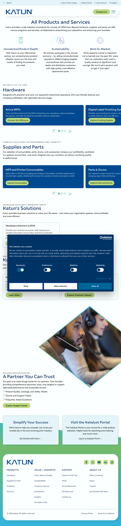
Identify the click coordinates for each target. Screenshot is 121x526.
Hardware (11, 475)
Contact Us (101, 11)
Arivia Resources (69, 486)
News (92, 480)
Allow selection (60, 286)
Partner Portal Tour (70, 475)
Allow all (95, 286)
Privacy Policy (87, 513)
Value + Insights (45, 470)
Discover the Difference (18, 120)
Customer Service (41, 486)
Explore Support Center (16, 405)
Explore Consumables (17, 183)
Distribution (39, 491)
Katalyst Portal (85, 2)
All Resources (67, 491)
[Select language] (113, 2)
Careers (93, 486)
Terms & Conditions (106, 513)
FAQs (64, 480)
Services (10, 491)
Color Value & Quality (43, 475)
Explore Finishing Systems (101, 120)
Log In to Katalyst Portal (90, 438)
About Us (95, 470)
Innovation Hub (40, 502)
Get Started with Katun (30, 438)
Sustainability (40, 480)
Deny (26, 286)
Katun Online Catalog (68, 2)
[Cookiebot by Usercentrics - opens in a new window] (101, 238)
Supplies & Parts (14, 480)
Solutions (11, 486)
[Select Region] (100, 2)
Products (13, 470)
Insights (37, 497)
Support (67, 470)
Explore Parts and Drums (101, 183)
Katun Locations (96, 475)
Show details (101, 279)
